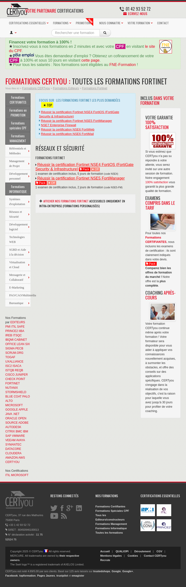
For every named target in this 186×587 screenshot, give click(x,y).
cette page (90, 60)
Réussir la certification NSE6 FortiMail (67, 134)
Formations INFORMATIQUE (18, 189)
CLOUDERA (13, 453)
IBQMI (9, 339)
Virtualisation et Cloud (17, 265)
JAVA (8, 414)
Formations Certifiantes (110, 506)
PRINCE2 (11, 331)
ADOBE (23, 422)
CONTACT (163, 23)
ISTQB (9, 370)
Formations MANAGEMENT (18, 138)
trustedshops (101, 571)
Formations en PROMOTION (18, 112)
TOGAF (10, 357)
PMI (7, 326)
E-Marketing (16, 287)
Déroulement (142, 551)
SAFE (20, 326)
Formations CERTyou (36, 88)
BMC (19, 431)
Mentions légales (111, 555)
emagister (78, 575)
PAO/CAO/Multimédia (20, 295)
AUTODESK (13, 427)
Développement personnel (18, 176)
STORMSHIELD (15, 392)
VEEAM (10, 440)
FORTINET (12, 383)
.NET (16, 414)
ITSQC (17, 335)
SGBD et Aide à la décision (17, 252)
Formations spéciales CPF (17, 125)
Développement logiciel (18, 227)
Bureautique (16, 303)
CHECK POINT (15, 379)
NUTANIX (11, 387)
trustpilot (62, 575)
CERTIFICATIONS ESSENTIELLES (27, 23)
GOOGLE (11, 409)
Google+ (127, 571)
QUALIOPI (122, 551)
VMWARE (18, 436)
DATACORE (13, 449)
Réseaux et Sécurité (15, 214)
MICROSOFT (14, 405)
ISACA (17, 366)
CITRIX (10, 431)
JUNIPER (21, 374)
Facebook (11, 575)
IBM (25, 431)
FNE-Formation (122, 65)
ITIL (13, 326)
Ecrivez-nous (135, 13)
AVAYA (20, 440)
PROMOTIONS (84, 22)
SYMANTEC (13, 444)
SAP (8, 436)
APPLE (23, 409)
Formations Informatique (111, 528)
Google (116, 571)
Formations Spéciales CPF (112, 510)
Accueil (105, 551)
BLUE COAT (13, 396)
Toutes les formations (109, 532)
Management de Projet (16, 163)
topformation (27, 575)
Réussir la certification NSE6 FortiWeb (67, 129)
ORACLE (11, 418)
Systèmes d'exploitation (17, 202)
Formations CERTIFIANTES (18, 100)
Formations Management (111, 523)
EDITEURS (17, 322)
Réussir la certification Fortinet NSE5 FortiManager (76, 121)
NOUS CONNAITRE (109, 23)
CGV (159, 551)
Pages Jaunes (46, 575)
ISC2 (8, 366)
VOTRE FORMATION (139, 23)
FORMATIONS (61, 23)
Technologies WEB (17, 239)
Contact (149, 555)
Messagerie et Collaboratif (17, 277)
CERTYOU (12, 462)
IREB (8, 335)
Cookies (133, 555)
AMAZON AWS (15, 457)
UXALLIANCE (14, 361)
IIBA (21, 331)
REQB (19, 370)
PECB (19, 348)
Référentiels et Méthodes (17, 151)
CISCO (10, 374)
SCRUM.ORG (14, 353)
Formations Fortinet (94, 88)
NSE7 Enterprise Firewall (58, 125)
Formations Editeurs (66, 88)
